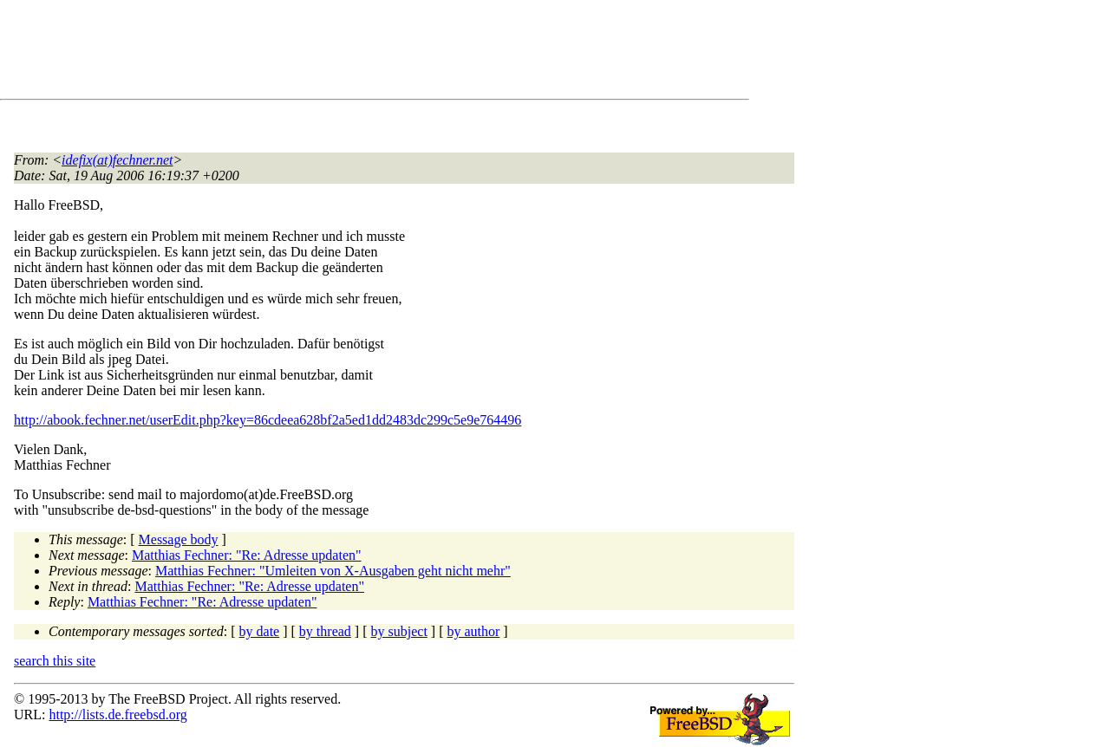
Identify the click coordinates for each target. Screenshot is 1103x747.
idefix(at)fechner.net (117, 160)
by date (259, 631)
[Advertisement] (329, 53)
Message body (179, 539)
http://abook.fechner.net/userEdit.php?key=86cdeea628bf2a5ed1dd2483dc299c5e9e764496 (267, 419)
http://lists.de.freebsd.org (117, 714)
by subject (399, 631)
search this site (54, 660)
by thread (325, 631)
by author (473, 631)
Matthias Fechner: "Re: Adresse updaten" (247, 555)
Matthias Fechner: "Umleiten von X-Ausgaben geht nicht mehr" (333, 570)
